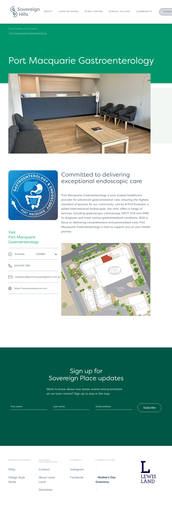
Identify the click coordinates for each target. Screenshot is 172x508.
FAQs (11, 469)
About (48, 11)
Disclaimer (46, 490)
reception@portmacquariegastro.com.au (38, 277)
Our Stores (30, 29)
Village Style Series (16, 480)
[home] (25, 12)
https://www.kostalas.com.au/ (30, 288)
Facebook (76, 477)
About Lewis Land (47, 480)
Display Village (119, 11)
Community (144, 11)
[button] (49, 11)
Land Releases (69, 11)
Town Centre (93, 11)
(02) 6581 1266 (22, 265)
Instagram (77, 469)
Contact (44, 469)
